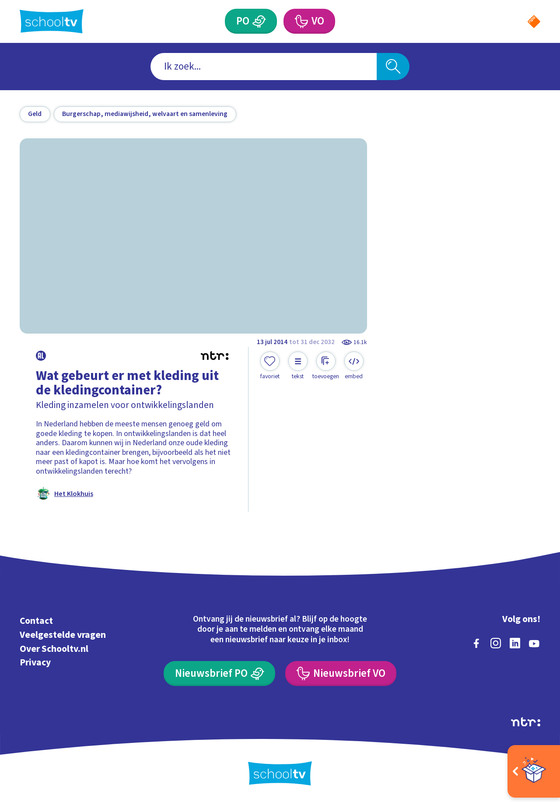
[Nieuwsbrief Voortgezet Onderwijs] (340, 673)
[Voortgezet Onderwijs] (301, 21)
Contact (36, 621)
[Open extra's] (534, 771)
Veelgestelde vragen (63, 635)
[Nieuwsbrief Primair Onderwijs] (219, 673)
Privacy (35, 662)
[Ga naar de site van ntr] (525, 722)
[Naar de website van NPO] (534, 21)
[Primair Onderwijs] (259, 21)
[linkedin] (515, 643)
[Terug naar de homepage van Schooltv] (52, 21)
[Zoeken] (393, 67)
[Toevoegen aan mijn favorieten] (270, 366)
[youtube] (534, 643)
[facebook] (476, 643)
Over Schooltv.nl (54, 649)
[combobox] (263, 67)
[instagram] (495, 643)
